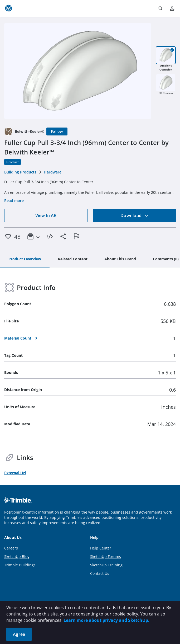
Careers (11, 548)
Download (134, 215)
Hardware (52, 172)
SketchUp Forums (105, 556)
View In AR (45, 215)
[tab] (25, 259)
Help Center (100, 548)
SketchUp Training (106, 564)
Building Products (20, 172)
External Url (15, 472)
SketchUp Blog (17, 556)
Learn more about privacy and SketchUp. (106, 620)
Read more (14, 200)
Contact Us (99, 573)
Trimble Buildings (20, 564)
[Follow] (56, 131)
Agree (19, 634)
